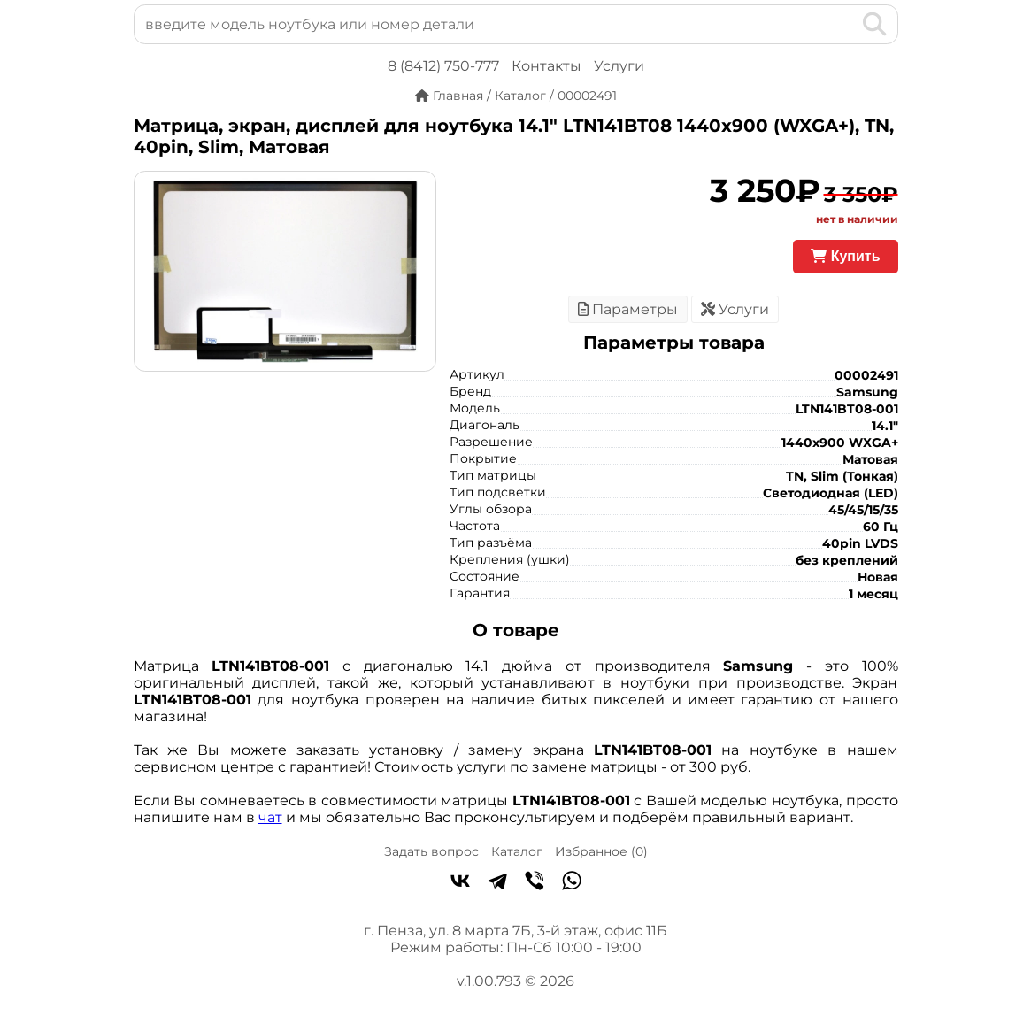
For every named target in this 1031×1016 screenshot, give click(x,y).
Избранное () (601, 851)
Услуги (619, 66)
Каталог (516, 851)
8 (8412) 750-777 (443, 66)
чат (270, 817)
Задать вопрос (431, 851)
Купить (845, 256)
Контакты (546, 66)
